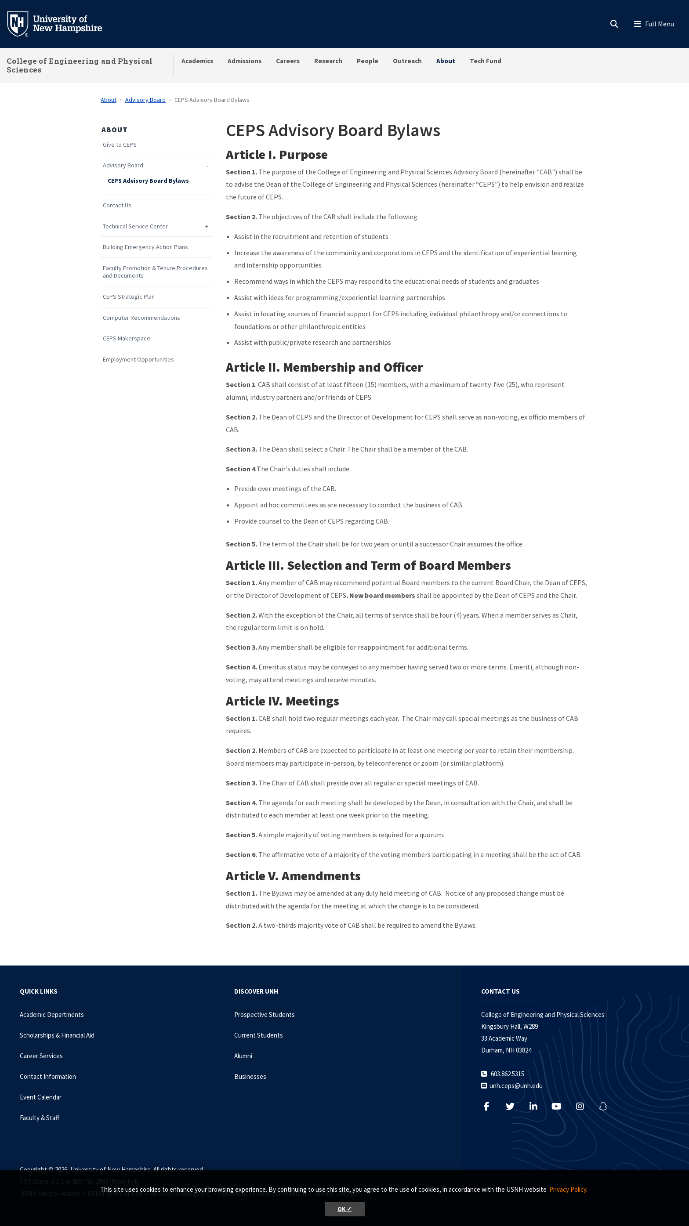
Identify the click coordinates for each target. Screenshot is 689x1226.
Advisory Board (145, 100)
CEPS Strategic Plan (129, 296)
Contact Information (48, 1076)
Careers (288, 61)
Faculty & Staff (39, 1118)
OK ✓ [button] (344, 1209)
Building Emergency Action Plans (145, 247)
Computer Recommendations (141, 318)
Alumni (243, 1056)
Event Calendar (41, 1097)
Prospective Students (264, 1014)
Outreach (407, 61)
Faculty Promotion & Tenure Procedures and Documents (155, 271)
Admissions (244, 61)
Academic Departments (52, 1014)
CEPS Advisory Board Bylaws (148, 180)
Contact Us (117, 205)
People (367, 61)
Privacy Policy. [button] (568, 1189)
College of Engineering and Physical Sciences (80, 65)
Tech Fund (485, 61)
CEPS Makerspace (126, 338)
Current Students (258, 1035)
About (445, 61)
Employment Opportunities (138, 359)
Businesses (250, 1076)
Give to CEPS (120, 144)
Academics (197, 61)
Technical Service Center (135, 226)
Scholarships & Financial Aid (57, 1035)
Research (328, 61)
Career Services (41, 1056)
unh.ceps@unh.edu (516, 1085)
